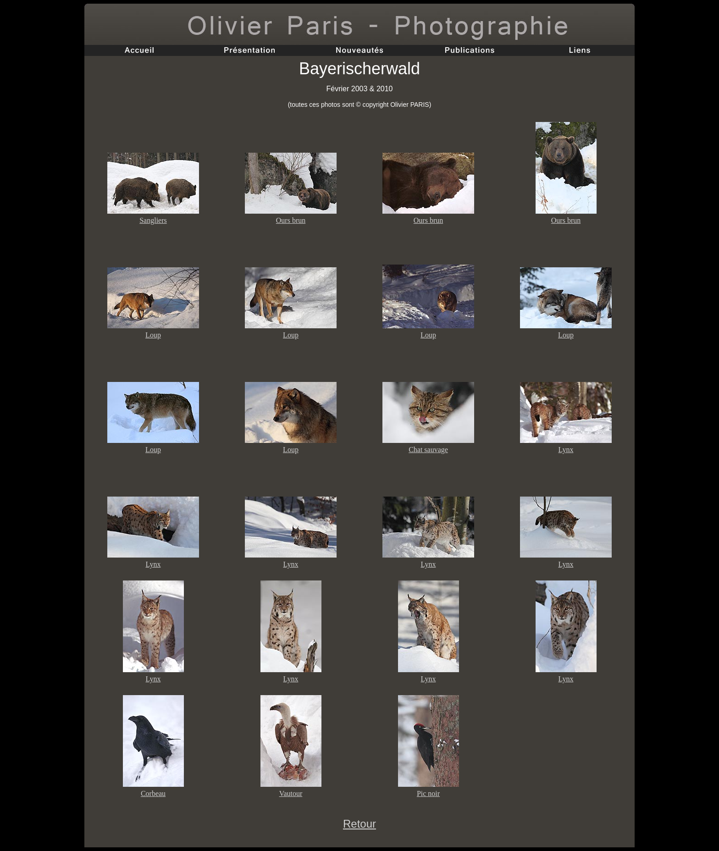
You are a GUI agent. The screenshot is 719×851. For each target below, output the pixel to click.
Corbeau (153, 793)
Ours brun (290, 220)
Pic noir (428, 793)
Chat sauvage (428, 449)
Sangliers (153, 220)
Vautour (291, 793)
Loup (153, 335)
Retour (359, 824)
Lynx (566, 449)
